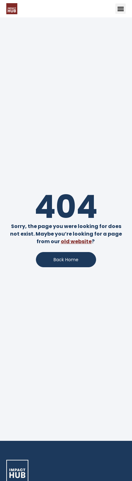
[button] (120, 8)
